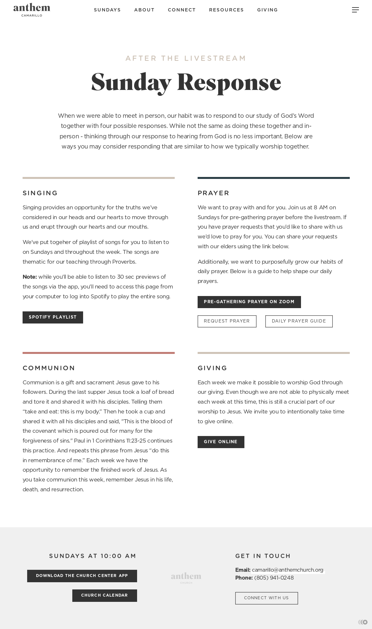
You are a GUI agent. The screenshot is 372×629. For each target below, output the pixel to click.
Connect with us (266, 598)
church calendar (104, 595)
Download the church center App (82, 576)
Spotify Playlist (53, 317)
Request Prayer (227, 321)
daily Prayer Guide (299, 321)
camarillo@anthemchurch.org (287, 570)
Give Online (221, 442)
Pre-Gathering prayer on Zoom (249, 302)
